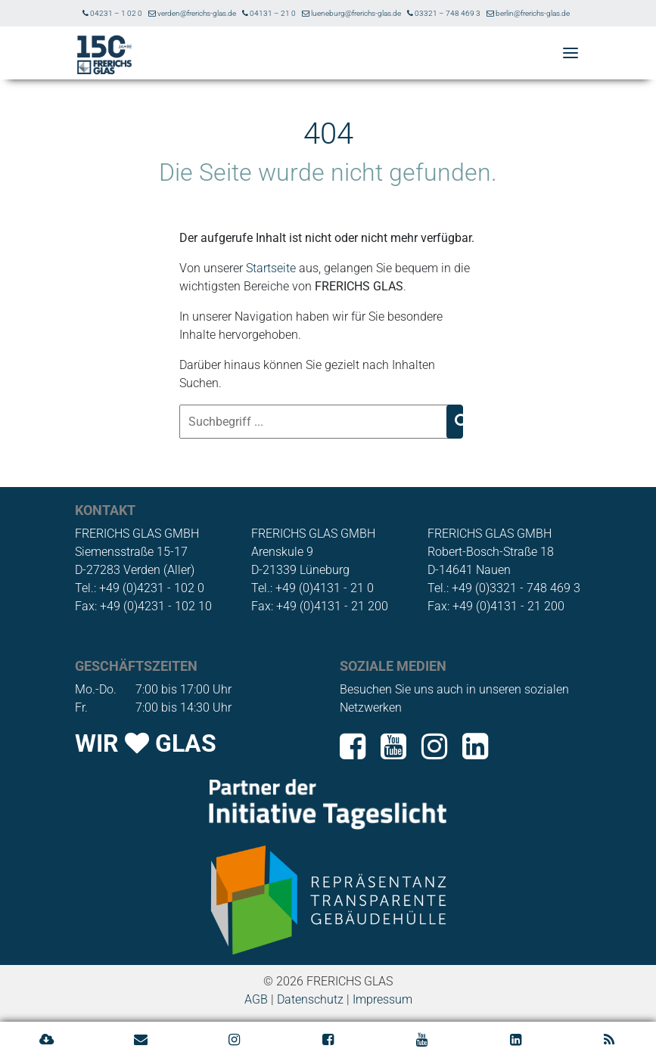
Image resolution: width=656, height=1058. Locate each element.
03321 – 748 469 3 (443, 13)
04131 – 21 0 (269, 13)
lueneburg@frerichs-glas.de (351, 13)
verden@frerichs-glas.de (192, 13)
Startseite (271, 268)
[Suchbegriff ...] (314, 422)
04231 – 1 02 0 (112, 13)
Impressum (382, 999)
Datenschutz (310, 999)
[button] (570, 54)
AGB (256, 999)
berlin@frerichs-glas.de (528, 13)
